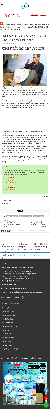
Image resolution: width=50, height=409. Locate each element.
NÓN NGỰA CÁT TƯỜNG (25, 216)
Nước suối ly (5, 330)
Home (2, 27)
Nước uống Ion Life (7, 308)
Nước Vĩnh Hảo (11, 182)
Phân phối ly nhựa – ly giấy (10, 349)
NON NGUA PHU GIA (38, 216)
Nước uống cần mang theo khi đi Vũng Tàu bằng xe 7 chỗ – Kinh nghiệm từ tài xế (8, 249)
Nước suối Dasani (6, 341)
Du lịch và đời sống (18, 27)
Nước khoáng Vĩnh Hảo (8, 315)
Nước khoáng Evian (7, 334)
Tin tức (8, 27)
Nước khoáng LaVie (7, 311)
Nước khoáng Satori (7, 319)
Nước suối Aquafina (7, 337)
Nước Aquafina (10, 189)
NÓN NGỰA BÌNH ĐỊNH (12, 216)
